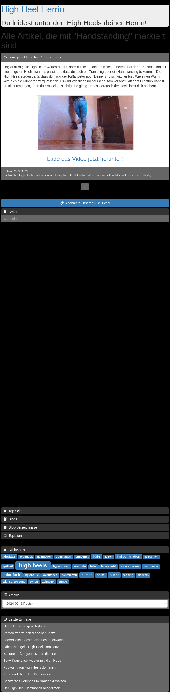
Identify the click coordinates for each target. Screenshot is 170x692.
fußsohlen (151, 556)
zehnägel (48, 581)
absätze (9, 556)
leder (93, 566)
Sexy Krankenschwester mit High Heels (33, 660)
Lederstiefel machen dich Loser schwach (34, 640)
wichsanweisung (14, 581)
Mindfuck (121, 175)
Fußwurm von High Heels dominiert (29, 667)
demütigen (44, 556)
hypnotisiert (61, 566)
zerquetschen (105, 175)
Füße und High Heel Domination (27, 674)
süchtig (146, 175)
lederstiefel (108, 566)
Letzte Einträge (17, 619)
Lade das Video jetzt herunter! (85, 159)
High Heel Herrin (32, 9)
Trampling (61, 175)
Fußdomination (44, 175)
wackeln (143, 575)
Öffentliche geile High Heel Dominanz (31, 647)
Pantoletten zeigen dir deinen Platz (29, 633)
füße (96, 556)
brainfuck (26, 556)
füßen (109, 556)
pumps (87, 575)
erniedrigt (81, 556)
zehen (34, 581)
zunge (63, 581)
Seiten (11, 212)
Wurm (92, 175)
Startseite (11, 219)
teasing (128, 575)
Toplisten (13, 536)
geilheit (8, 566)
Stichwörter (14, 550)
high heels (33, 565)
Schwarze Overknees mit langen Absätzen (35, 681)
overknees (50, 575)
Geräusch (134, 175)
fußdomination (128, 556)
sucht (114, 575)
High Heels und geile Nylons (24, 626)
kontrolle (80, 566)
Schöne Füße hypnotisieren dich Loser (32, 654)
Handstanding (77, 175)
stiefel (101, 575)
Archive (12, 595)
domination (63, 556)
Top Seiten (14, 511)
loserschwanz (129, 566)
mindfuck (12, 575)
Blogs (10, 519)
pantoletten (69, 575)
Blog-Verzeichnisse (20, 527)
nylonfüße (32, 575)
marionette (150, 566)
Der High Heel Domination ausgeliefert (32, 688)
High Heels (26, 175)
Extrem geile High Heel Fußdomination (34, 57)
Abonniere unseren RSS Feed (85, 203)
